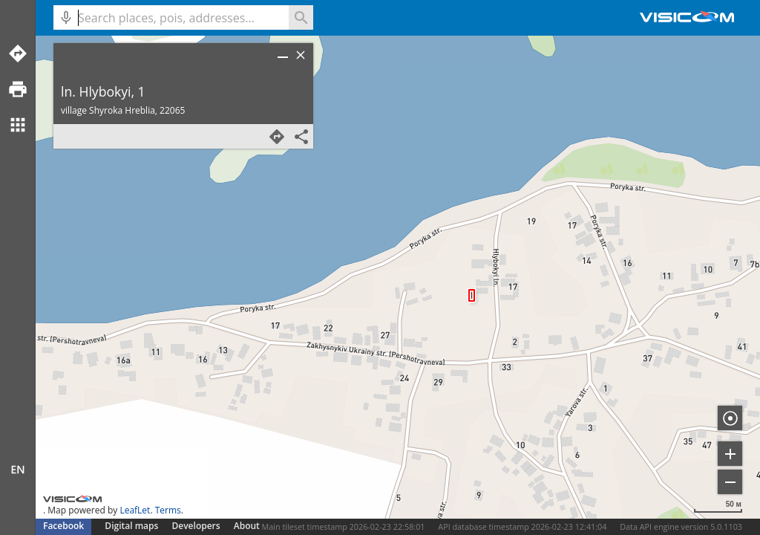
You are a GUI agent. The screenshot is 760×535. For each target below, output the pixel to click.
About (247, 525)
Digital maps (132, 525)
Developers (196, 525)
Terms (168, 510)
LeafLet (134, 510)
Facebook (63, 525)
